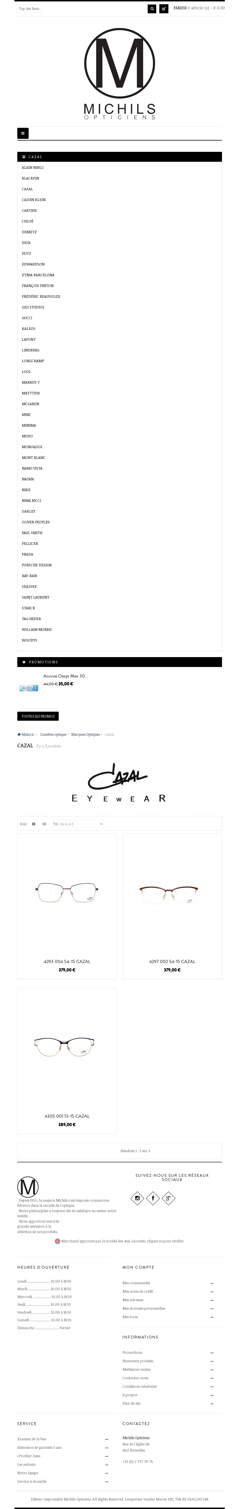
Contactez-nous (135, 1377)
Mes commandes (136, 1282)
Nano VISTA (32, 468)
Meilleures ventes (136, 1369)
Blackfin (30, 178)
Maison (25, 734)
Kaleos (28, 328)
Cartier (29, 210)
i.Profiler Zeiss (28, 1455)
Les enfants (26, 1464)
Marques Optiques (85, 734)
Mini (26, 414)
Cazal (27, 188)
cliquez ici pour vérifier (165, 1241)
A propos (129, 1394)
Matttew (31, 393)
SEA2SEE (29, 586)
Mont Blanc (33, 457)
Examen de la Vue (31, 1438)
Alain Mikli (32, 167)
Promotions (43, 661)
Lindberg (30, 350)
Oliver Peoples (36, 521)
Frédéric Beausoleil (41, 296)
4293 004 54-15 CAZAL (67, 961)
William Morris (37, 629)
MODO (27, 436)
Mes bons (130, 1316)
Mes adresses (132, 1299)
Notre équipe (27, 1472)
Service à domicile (31, 1481)
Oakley (28, 511)
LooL (26, 371)
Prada (27, 554)
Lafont (29, 339)
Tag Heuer (31, 618)
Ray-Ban (29, 575)
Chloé (27, 221)
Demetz (29, 231)
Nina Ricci (31, 500)
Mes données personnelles (143, 1308)
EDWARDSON (33, 264)
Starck (28, 607)
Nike (26, 489)
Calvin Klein (34, 199)
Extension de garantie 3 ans (39, 1447)
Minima (29, 425)
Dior (26, 242)
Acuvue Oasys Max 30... (65, 676)
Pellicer (30, 543)
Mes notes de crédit (137, 1291)
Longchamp (33, 360)
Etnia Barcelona (38, 274)
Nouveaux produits (137, 1360)
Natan (28, 479)
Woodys (29, 640)
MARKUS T (31, 382)
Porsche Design (37, 564)
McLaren (30, 403)
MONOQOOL (32, 446)
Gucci (27, 317)
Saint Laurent (35, 597)
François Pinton (38, 285)
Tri (55, 823)
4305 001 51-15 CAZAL (67, 1116)
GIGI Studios (33, 307)
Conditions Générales (139, 1386)
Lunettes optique (53, 734)
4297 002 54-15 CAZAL (172, 961)
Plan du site (131, 1403)
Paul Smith (32, 532)
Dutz (26, 253)
